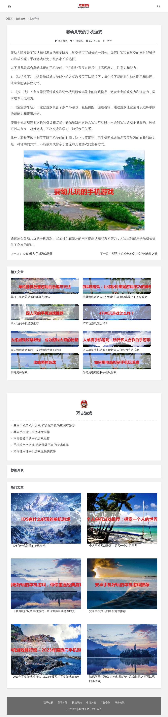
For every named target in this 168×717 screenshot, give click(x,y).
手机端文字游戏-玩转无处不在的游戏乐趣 (41, 445)
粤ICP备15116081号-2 (89, 709)
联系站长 (48, 702)
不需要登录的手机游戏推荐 (31, 438)
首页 (10, 18)
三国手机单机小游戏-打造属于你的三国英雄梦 (44, 425)
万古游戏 (61, 40)
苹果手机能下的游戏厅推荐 (31, 432)
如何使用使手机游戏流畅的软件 (34, 451)
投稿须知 (77, 702)
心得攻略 (20, 18)
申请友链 (91, 702)
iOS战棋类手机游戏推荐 (38, 253)
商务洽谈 (120, 702)
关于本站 (62, 702)
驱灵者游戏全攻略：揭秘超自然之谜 (134, 253)
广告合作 (105, 702)
